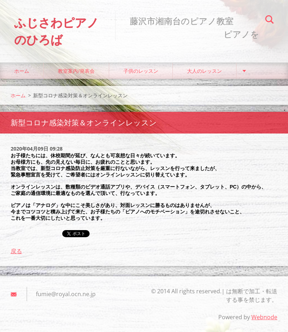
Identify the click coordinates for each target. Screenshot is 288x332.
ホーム (21, 70)
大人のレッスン (204, 70)
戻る (16, 251)
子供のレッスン (140, 70)
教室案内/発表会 (76, 70)
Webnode (264, 317)
